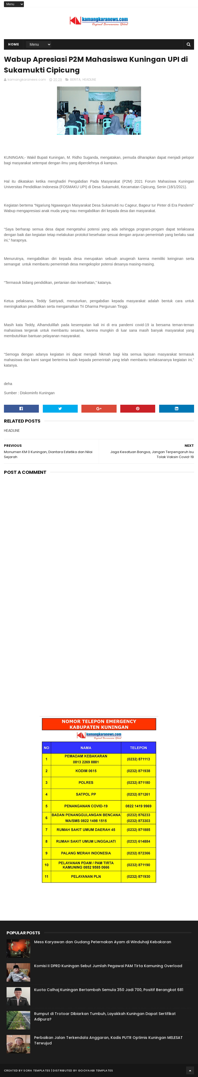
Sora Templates (36, 1070)
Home (13, 44)
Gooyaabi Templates (95, 1070)
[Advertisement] (99, 516)
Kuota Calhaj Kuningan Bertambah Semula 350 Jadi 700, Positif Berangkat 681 (108, 989)
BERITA (75, 79)
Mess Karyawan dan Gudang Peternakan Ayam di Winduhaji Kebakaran (102, 942)
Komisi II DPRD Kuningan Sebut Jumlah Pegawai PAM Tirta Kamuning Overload (108, 965)
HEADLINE (89, 79)
